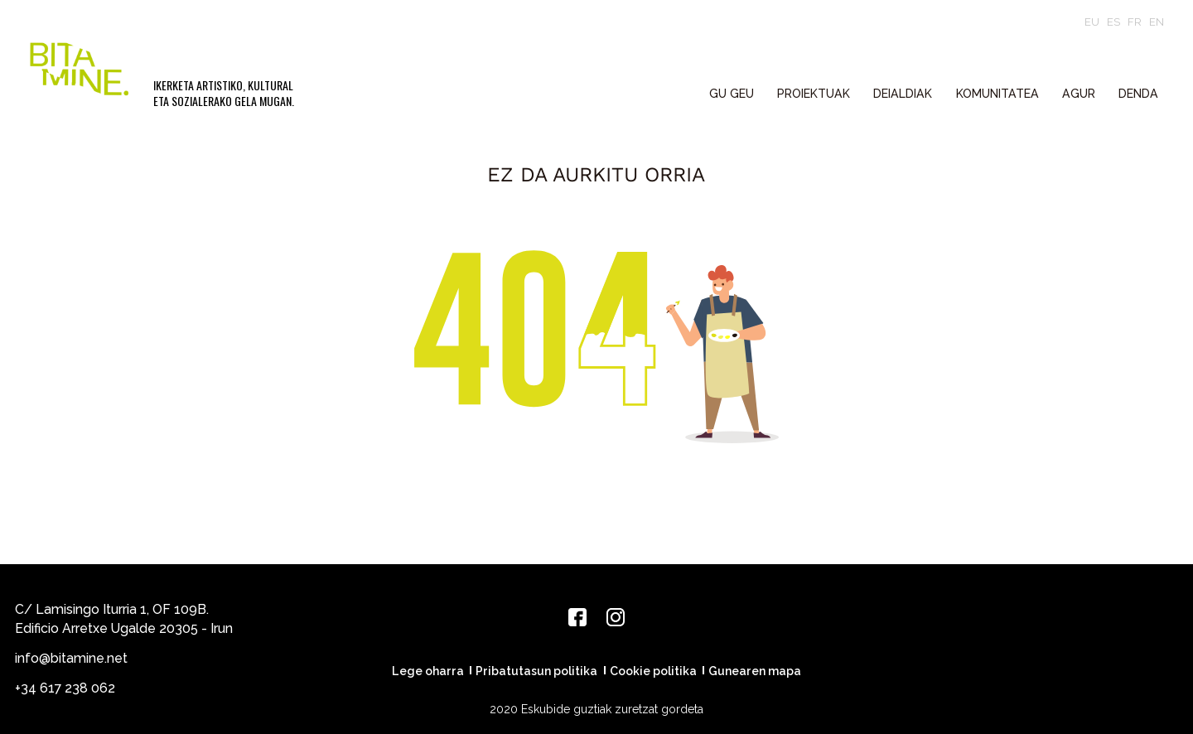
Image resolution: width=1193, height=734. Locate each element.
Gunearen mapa (754, 671)
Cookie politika (653, 671)
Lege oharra (428, 671)
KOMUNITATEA (997, 93)
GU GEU (731, 93)
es (1113, 22)
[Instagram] (615, 617)
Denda (1138, 93)
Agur (1078, 93)
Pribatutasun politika (536, 671)
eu (1091, 22)
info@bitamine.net (71, 658)
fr (1135, 22)
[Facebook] (577, 617)
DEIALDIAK (902, 93)
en (1156, 22)
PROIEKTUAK (813, 93)
